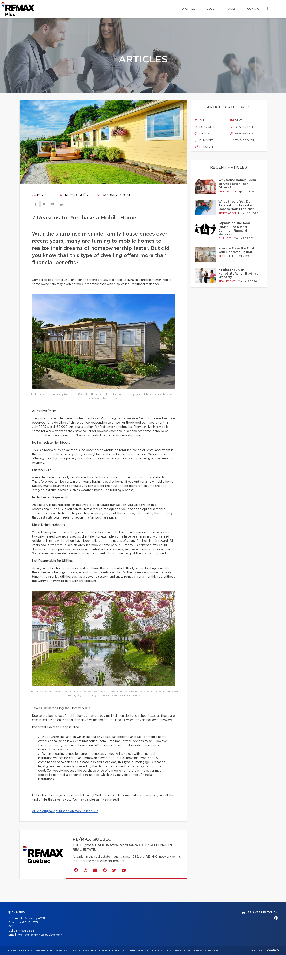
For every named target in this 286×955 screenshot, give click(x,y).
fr (277, 9)
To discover (242, 140)
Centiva (272, 950)
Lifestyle (204, 146)
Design (202, 133)
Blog (211, 9)
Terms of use (181, 951)
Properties (186, 9)
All (200, 120)
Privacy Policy (161, 951)
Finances (204, 140)
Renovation (242, 133)
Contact (254, 9)
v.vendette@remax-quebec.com (40, 934)
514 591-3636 (25, 930)
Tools (231, 9)
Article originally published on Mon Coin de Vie (65, 811)
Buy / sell (43, 195)
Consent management (207, 951)
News (237, 120)
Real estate (242, 127)
